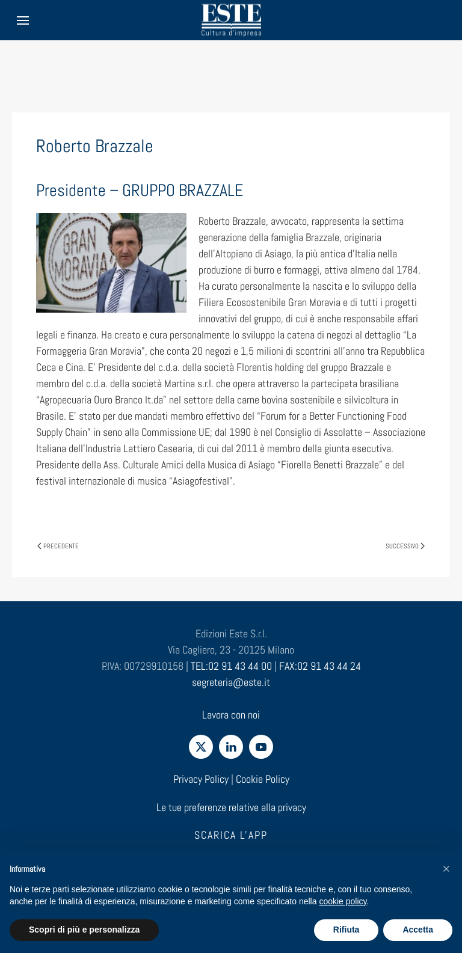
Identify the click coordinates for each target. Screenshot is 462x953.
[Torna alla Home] (231, 20)
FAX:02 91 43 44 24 (320, 666)
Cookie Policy (262, 779)
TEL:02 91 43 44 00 (231, 666)
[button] (446, 868)
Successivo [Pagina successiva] (405, 546)
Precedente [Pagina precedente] (58, 546)
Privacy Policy (201, 779)
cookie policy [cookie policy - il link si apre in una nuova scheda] (342, 901)
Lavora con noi (231, 715)
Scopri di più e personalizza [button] (84, 929)
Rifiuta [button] (346, 929)
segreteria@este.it (231, 682)
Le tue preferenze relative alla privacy (231, 807)
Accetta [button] (417, 929)
